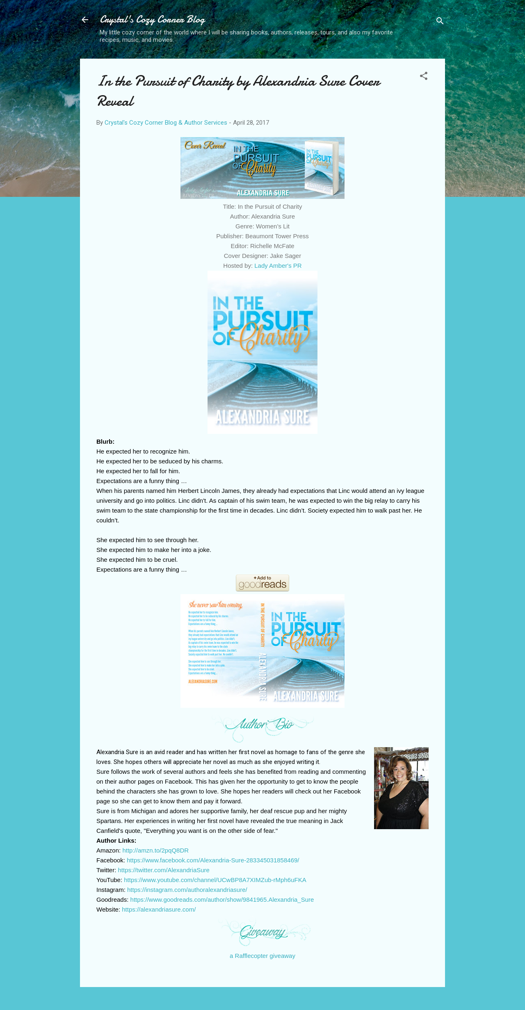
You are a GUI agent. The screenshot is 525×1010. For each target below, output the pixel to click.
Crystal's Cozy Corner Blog (152, 19)
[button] (424, 77)
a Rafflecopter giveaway (262, 955)
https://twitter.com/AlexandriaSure (164, 869)
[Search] (440, 22)
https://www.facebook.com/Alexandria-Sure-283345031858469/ (213, 860)
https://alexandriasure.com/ (159, 909)
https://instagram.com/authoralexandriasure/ (187, 889)
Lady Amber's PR (277, 265)
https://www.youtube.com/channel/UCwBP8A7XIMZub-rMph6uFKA (215, 879)
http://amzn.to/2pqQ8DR (155, 850)
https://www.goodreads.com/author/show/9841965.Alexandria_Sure (222, 899)
